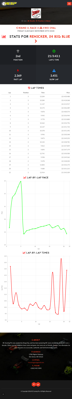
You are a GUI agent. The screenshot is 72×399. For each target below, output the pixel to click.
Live (24, 21)
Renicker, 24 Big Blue (50, 38)
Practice (40, 21)
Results (31, 21)
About (47, 21)
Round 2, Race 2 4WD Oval (36, 28)
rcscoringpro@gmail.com (36, 362)
